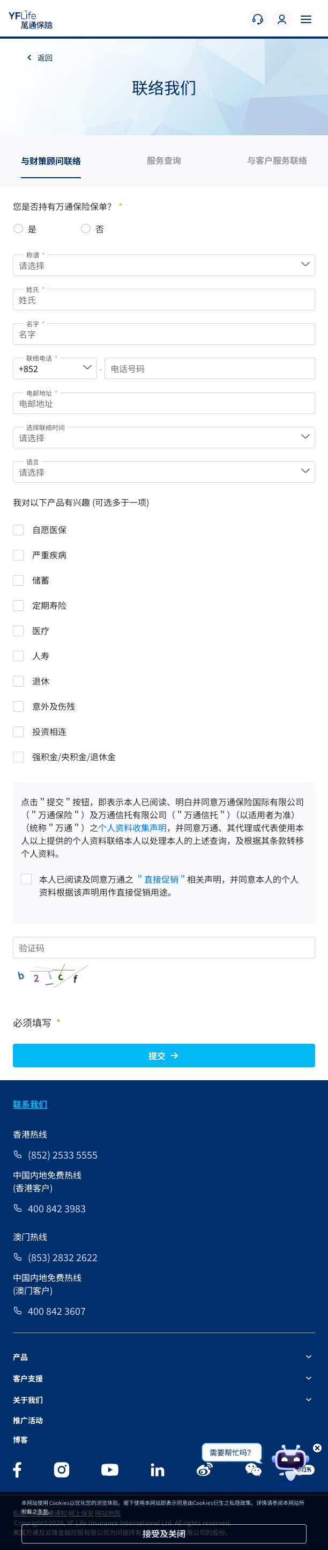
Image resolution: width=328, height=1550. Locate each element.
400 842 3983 (57, 1208)
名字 (35, 323)
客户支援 (28, 1378)
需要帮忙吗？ (232, 1452)
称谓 (35, 255)
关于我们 (28, 1399)
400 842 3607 (57, 1310)
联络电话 (42, 358)
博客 (20, 1439)
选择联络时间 (45, 427)
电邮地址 (42, 393)
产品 (20, 1356)
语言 (32, 461)
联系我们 (30, 1103)
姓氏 (35, 289)
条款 (43, 1511)
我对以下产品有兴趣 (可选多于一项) (81, 502)
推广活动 (28, 1420)
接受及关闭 (164, 1533)
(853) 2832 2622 (63, 1257)
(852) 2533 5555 (63, 1154)
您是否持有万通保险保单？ (67, 206)
